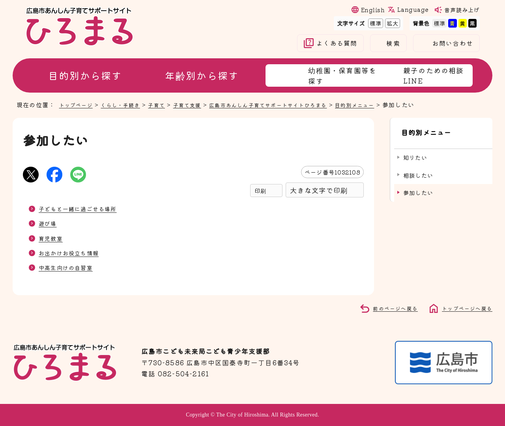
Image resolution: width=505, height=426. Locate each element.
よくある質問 (336, 43)
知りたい (415, 150)
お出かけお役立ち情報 (73, 252)
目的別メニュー (390, 104)
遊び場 (49, 223)
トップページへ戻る (463, 307)
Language (412, 9)
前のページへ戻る (386, 307)
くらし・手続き (127, 104)
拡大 (391, 23)
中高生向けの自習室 (69, 267)
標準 (375, 23)
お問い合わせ (452, 43)
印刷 (260, 190)
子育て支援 (202, 104)
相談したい (418, 168)
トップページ (78, 104)
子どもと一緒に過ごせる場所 (83, 208)
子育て (168, 104)
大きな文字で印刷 (319, 190)
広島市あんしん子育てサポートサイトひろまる (293, 104)
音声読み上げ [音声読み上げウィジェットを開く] (462, 9)
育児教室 (52, 238)
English (373, 9)
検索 (393, 43)
